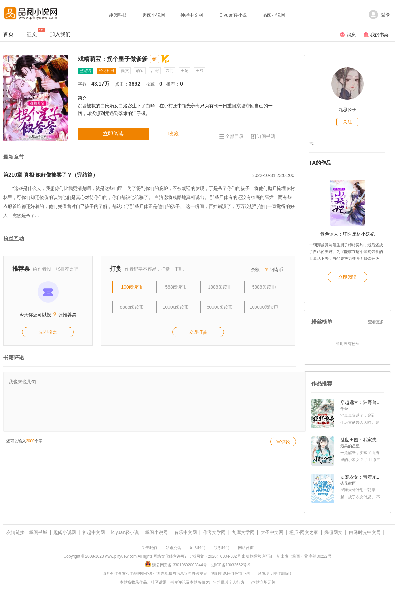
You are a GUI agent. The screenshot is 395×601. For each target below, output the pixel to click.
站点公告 (173, 548)
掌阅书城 (38, 532)
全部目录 (231, 136)
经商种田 (106, 70)
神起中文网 (191, 14)
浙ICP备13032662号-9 (230, 565)
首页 (8, 34)
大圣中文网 (272, 532)
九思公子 (347, 109)
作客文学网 (214, 532)
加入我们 (60, 34)
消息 (348, 35)
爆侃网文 (333, 532)
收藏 (173, 133)
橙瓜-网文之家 (303, 532)
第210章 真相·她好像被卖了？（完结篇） (50, 175)
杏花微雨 (348, 483)
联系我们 (221, 548)
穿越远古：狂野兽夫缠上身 (361, 402)
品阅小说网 (274, 14)
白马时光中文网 (365, 532)
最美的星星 (350, 446)
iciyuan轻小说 (125, 532)
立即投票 (48, 332)
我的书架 (376, 35)
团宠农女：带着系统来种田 (361, 477)
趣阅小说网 (153, 14)
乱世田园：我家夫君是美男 (361, 439)
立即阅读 (113, 133)
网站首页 (246, 548)
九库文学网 (243, 532)
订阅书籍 (263, 136)
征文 (32, 32)
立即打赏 (198, 332)
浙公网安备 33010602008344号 (176, 565)
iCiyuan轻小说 (233, 14)
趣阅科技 (118, 14)
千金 (344, 409)
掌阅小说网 (156, 532)
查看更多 (376, 322)
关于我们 (149, 548)
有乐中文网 (185, 532)
